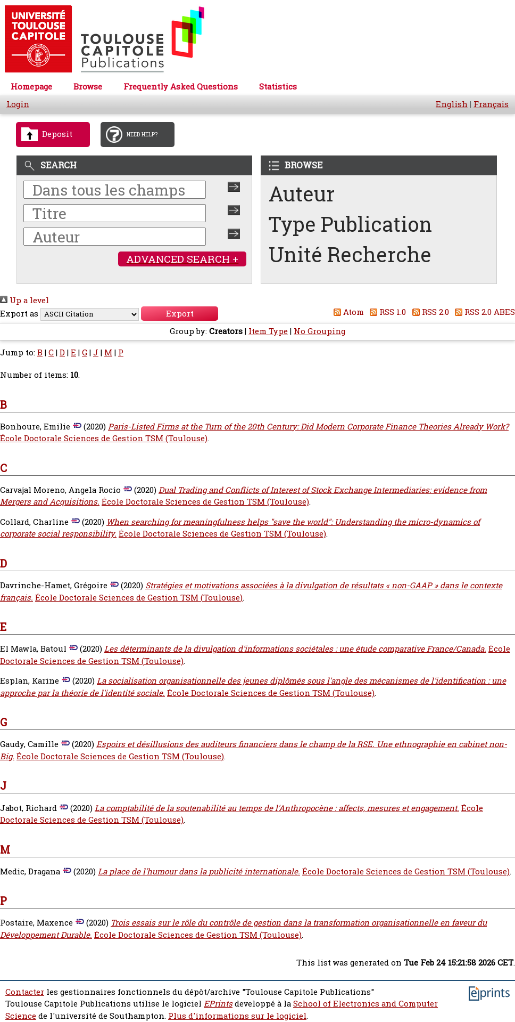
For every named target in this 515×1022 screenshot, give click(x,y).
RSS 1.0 (386, 312)
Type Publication (350, 224)
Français (491, 104)
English (452, 104)
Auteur (302, 193)
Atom (346, 312)
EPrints (218, 1003)
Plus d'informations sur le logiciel (237, 1015)
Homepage (31, 86)
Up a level (24, 300)
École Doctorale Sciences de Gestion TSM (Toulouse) (103, 438)
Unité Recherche (350, 254)
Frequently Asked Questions (180, 86)
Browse (87, 86)
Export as (19, 313)
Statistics (278, 86)
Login (17, 104)
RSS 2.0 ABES (483, 312)
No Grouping (319, 331)
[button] (179, 313)
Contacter (24, 991)
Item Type (268, 331)
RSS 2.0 (428, 312)
